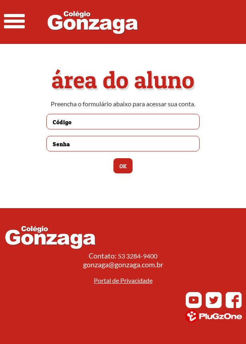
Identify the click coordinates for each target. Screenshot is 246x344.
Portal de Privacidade (123, 280)
